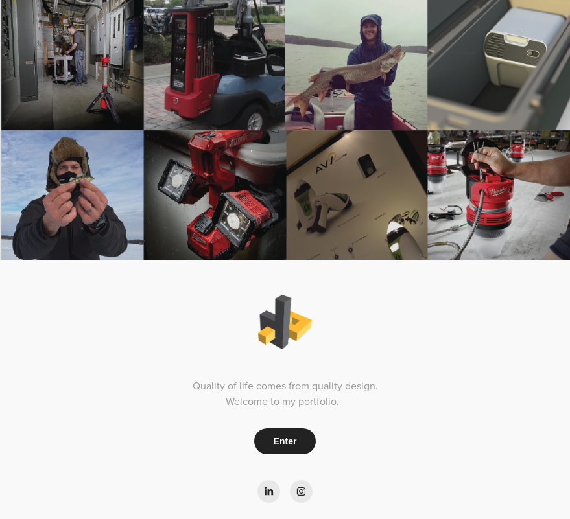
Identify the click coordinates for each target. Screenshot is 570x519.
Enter (285, 441)
